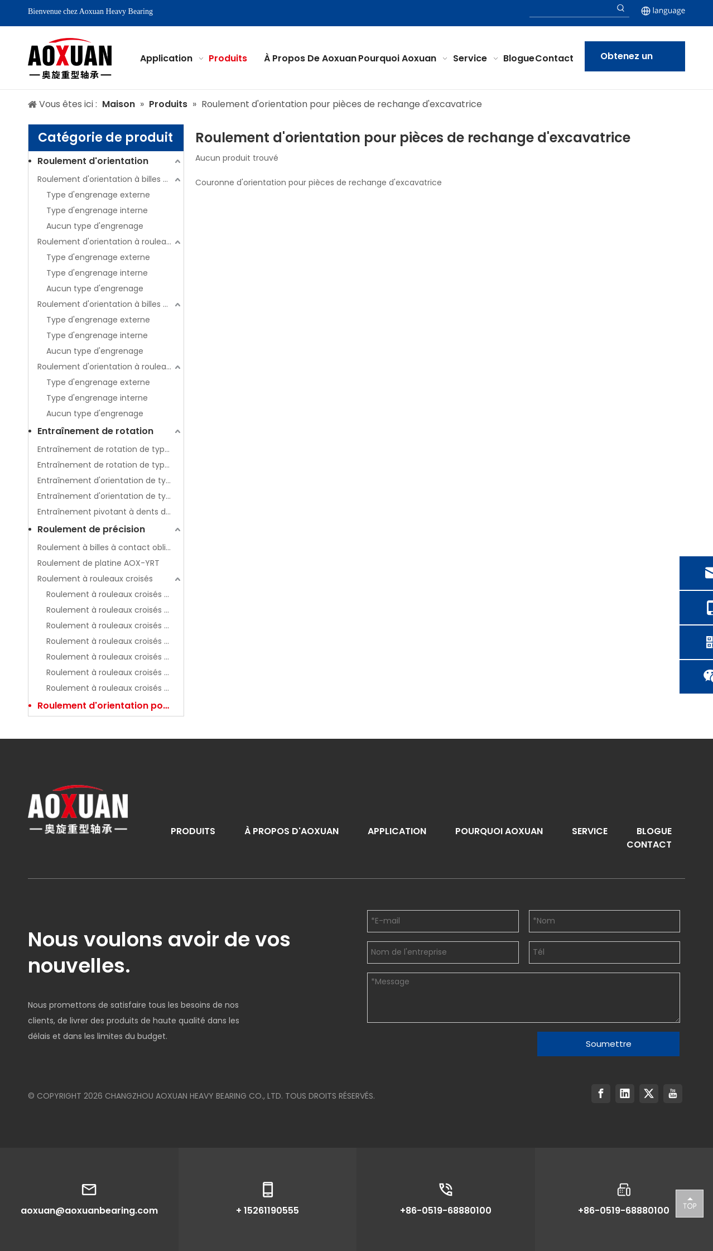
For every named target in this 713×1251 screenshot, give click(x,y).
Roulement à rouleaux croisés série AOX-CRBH (115, 609)
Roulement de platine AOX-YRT (98, 563)
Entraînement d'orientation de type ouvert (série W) (110, 496)
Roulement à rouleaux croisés (95, 578)
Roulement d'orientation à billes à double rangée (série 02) (110, 304)
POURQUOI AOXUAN (499, 831)
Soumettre (609, 1044)
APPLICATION (397, 831)
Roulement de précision (91, 529)
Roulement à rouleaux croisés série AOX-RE (115, 641)
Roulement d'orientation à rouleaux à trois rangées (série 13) (110, 366)
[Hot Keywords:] (621, 8)
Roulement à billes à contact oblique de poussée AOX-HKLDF (110, 547)
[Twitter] (648, 1093)
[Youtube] (672, 1093)
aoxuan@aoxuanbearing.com (89, 1210)
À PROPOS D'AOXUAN (291, 831)
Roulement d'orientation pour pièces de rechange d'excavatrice (110, 705)
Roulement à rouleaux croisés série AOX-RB (115, 625)
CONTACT (649, 844)
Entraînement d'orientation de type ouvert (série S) (110, 480)
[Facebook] (600, 1093)
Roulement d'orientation (92, 161)
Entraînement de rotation (95, 431)
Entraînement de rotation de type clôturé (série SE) (110, 449)
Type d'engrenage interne (97, 210)
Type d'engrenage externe (98, 194)
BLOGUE (654, 831)
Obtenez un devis (626, 60)
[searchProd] (571, 8)
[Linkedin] (624, 1093)
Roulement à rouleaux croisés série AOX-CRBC (115, 594)
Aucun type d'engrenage (94, 226)
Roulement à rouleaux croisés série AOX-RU (115, 656)
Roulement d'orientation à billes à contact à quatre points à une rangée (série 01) (110, 179)
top (689, 1203)
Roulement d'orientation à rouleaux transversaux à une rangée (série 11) (110, 241)
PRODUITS (193, 831)
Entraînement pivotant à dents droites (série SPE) (110, 511)
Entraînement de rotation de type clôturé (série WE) (110, 464)
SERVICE (590, 831)
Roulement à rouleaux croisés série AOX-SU (115, 672)
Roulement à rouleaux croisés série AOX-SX (115, 688)
